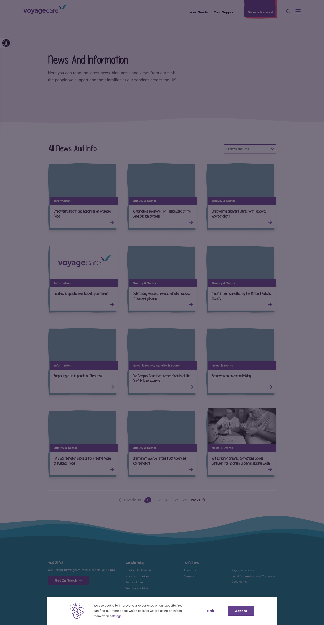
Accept (241, 610)
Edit (210, 610)
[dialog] (162, 312)
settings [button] (116, 616)
